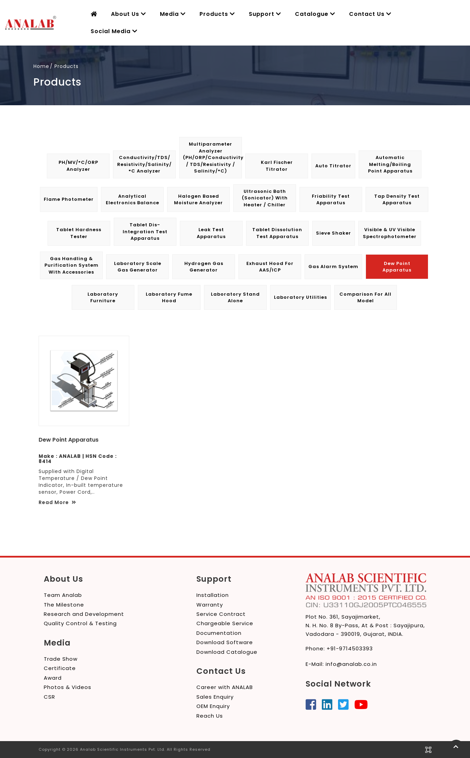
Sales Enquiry (215, 696)
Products (217, 14)
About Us (128, 14)
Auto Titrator (333, 166)
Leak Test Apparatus (211, 233)
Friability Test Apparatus (331, 199)
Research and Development (84, 614)
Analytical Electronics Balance (132, 199)
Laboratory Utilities (300, 297)
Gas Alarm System (333, 266)
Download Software (224, 642)
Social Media (114, 31)
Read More (57, 502)
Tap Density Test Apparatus (397, 199)
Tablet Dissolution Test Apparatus (277, 233)
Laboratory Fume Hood (169, 297)
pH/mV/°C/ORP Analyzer (78, 166)
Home (41, 66)
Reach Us (209, 715)
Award (53, 677)
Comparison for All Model (365, 297)
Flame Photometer (69, 199)
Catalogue (315, 14)
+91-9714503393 (350, 648)
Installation (212, 595)
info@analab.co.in (351, 664)
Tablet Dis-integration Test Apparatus (145, 232)
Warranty (209, 604)
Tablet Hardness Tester (78, 233)
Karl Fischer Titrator (277, 166)
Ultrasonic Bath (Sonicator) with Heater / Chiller (265, 198)
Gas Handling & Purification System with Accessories (71, 265)
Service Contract (221, 614)
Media (173, 14)
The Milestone (64, 604)
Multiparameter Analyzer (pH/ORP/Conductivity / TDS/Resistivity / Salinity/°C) (212, 157)
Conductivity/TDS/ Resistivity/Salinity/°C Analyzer (144, 164)
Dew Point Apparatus (396, 267)
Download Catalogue (226, 652)
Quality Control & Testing (80, 623)
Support (265, 14)
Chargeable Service (224, 623)
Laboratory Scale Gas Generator (137, 267)
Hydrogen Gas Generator (203, 267)
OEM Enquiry (213, 706)
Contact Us (370, 14)
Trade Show (61, 658)
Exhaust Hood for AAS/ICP (270, 267)
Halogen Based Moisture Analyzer (198, 199)
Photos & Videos (67, 687)
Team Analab (63, 595)
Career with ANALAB (224, 687)
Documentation (219, 633)
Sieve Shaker (333, 233)
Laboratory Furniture (103, 297)
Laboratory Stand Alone (235, 297)
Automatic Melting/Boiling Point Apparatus (390, 164)
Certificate (60, 668)
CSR (49, 696)
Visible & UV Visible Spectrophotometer (390, 233)
